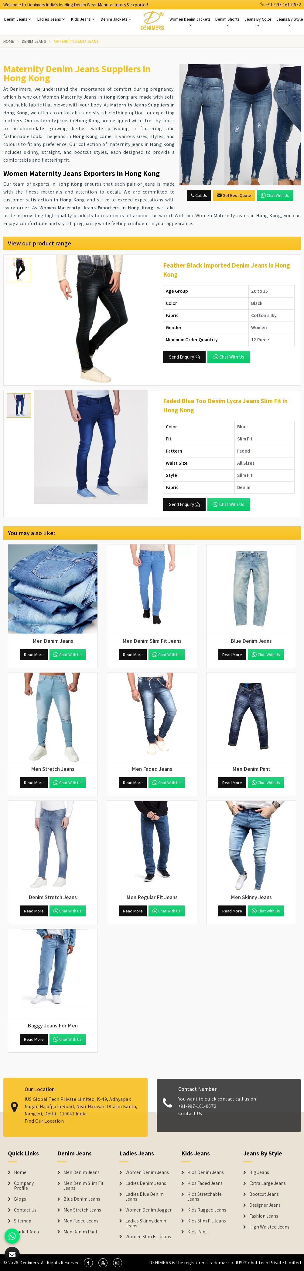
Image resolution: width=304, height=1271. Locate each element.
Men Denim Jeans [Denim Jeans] (81, 1172)
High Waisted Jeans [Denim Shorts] (269, 1227)
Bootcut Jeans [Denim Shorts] (264, 1194)
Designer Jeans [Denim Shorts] (265, 1205)
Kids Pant (197, 1231)
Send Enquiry (184, 357)
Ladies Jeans (51, 19)
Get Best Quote (234, 195)
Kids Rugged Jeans (206, 1210)
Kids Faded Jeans (205, 1183)
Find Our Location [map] (44, 1116)
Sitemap (22, 1221)
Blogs (20, 1199)
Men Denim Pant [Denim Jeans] (80, 1231)
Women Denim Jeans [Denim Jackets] (147, 1172)
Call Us (199, 195)
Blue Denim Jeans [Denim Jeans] (81, 1199)
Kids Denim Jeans (205, 1172)
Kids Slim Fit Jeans (206, 1221)
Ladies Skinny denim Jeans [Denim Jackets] (146, 1223)
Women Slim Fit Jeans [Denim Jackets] (148, 1236)
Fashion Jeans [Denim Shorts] (263, 1216)
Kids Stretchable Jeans (204, 1197)
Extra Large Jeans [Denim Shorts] (267, 1183)
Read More (34, 654)
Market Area (26, 1231)
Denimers (29, 1263)
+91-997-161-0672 (280, 5)
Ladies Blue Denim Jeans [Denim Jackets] (144, 1197)
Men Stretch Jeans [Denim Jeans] (82, 1210)
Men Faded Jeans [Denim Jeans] (80, 1221)
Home (8, 41)
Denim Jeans (17, 19)
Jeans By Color (258, 21)
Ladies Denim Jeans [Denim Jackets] (145, 1183)
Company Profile (24, 1186)
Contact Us (190, 1118)
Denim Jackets (116, 19)
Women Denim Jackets (190, 21)
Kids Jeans (82, 19)
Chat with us (275, 195)
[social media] (88, 1262)
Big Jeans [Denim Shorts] (259, 1172)
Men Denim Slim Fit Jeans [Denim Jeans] (83, 1186)
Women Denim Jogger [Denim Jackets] (148, 1210)
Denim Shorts (227, 21)
